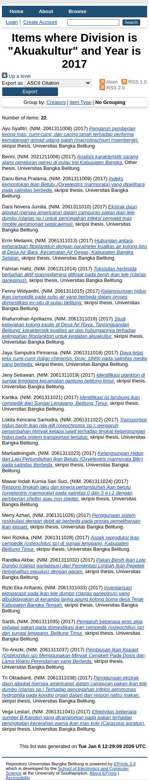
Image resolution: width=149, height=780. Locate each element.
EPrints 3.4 (124, 764)
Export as (12, 83)
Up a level (16, 76)
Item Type (80, 102)
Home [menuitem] (17, 11)
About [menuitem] (46, 11)
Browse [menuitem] (77, 11)
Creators (56, 102)
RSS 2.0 (111, 88)
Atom (107, 82)
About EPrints (103, 773)
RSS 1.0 (133, 82)
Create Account (40, 22)
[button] (30, 91)
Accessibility (18, 777)
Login (12, 22)
